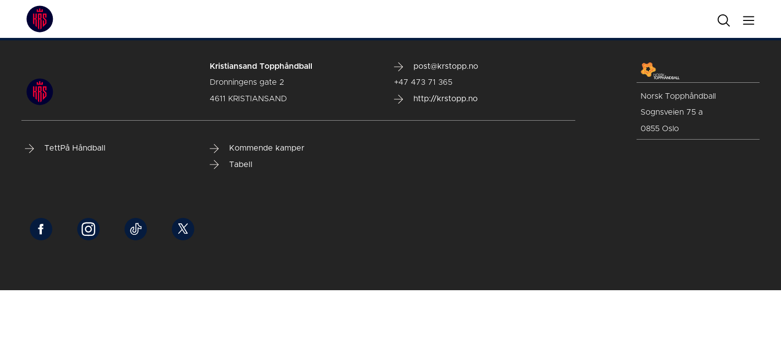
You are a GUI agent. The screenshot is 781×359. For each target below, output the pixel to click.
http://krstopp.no (436, 99)
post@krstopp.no (436, 66)
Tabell (231, 164)
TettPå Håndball (65, 148)
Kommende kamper (257, 148)
